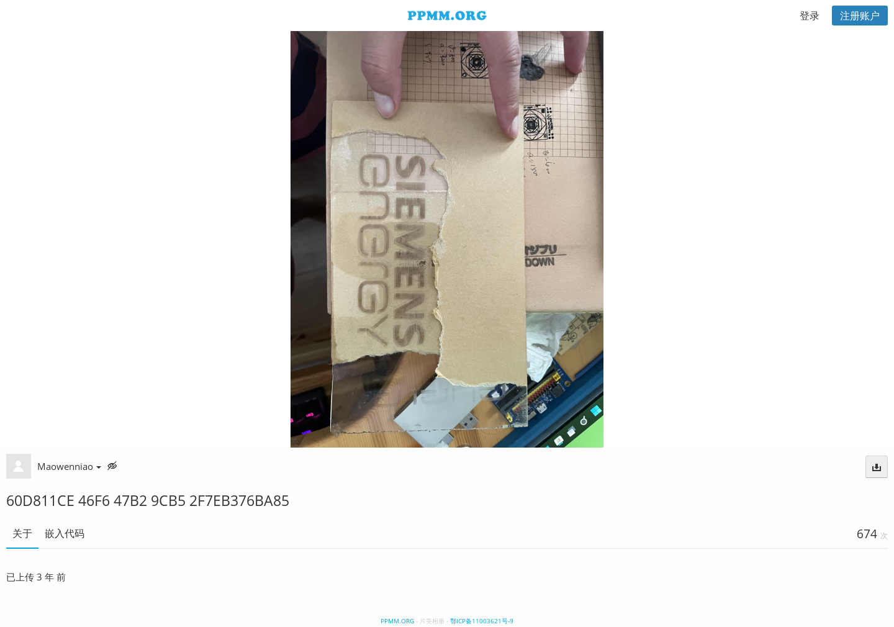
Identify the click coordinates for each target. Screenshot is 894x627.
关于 (22, 533)
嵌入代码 (64, 533)
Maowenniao (69, 466)
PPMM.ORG (397, 620)
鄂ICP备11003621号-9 (481, 620)
